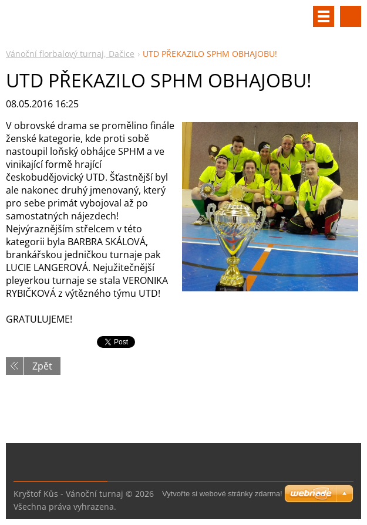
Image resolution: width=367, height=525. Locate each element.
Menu (323, 16)
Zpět (42, 366)
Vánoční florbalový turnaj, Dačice (70, 53)
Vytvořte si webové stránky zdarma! (222, 493)
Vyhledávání (350, 16)
